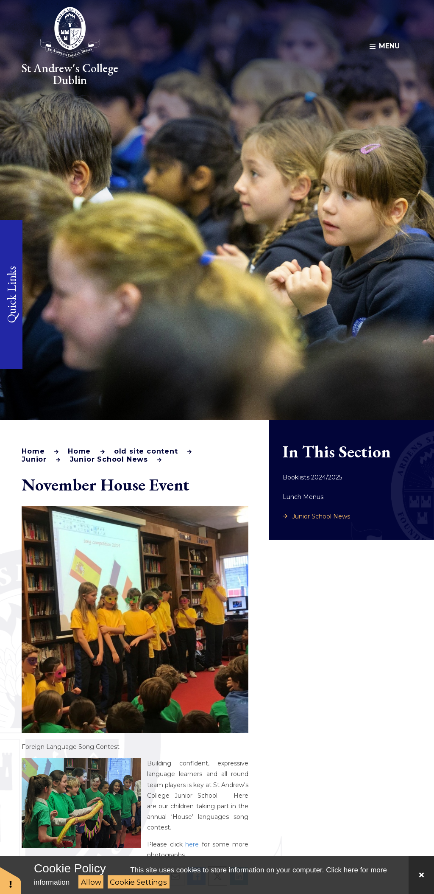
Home (33, 451)
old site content (146, 451)
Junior (34, 459)
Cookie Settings (138, 882)
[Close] (421, 875)
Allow (91, 882)
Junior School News (109, 459)
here (193, 844)
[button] (10, 880)
